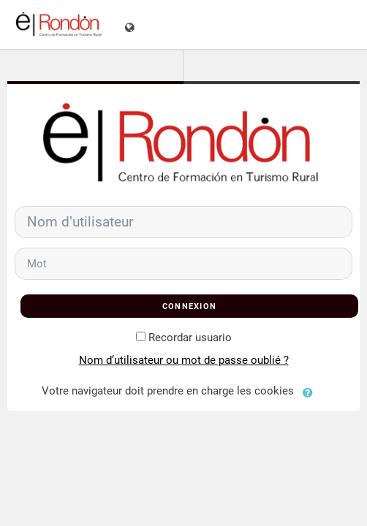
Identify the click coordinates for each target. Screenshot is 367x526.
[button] (311, 391)
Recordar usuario (190, 337)
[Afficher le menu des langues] (131, 24)
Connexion (189, 306)
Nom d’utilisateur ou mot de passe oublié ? (184, 360)
